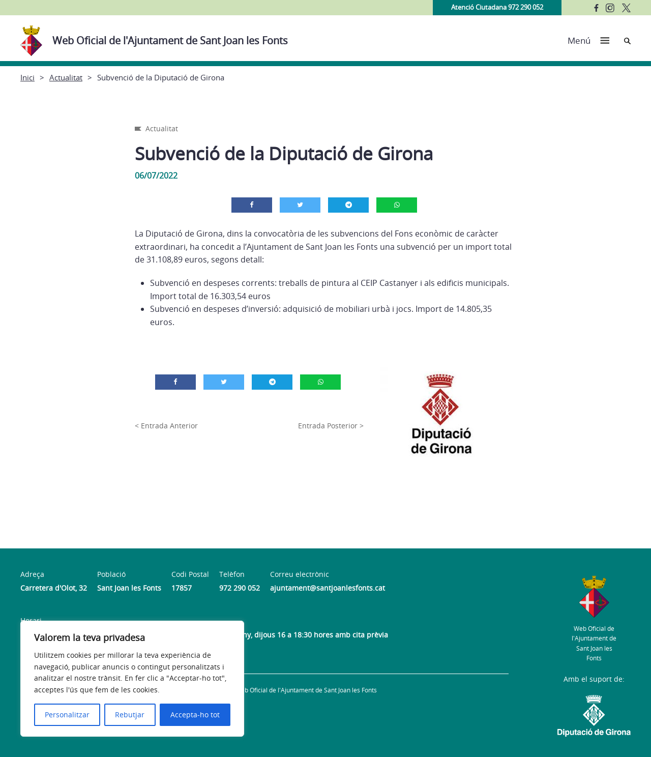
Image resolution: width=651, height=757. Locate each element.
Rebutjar (129, 714)
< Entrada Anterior (166, 425)
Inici (27, 77)
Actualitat (65, 77)
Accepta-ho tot (195, 714)
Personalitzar (67, 714)
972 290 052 (239, 588)
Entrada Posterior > (331, 425)
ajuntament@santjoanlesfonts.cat (327, 588)
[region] (132, 679)
